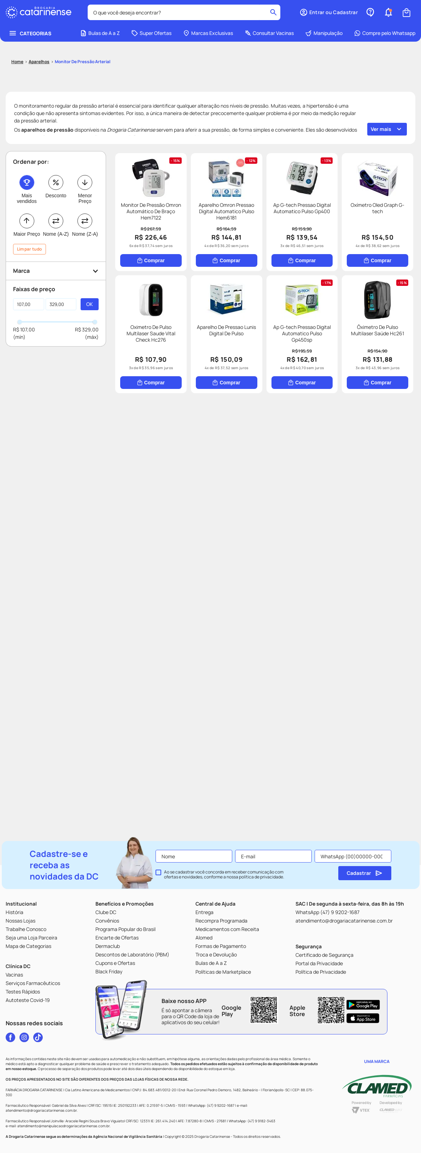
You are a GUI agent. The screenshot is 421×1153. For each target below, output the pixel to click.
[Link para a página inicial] (17, 62)
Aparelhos (39, 62)
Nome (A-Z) (56, 234)
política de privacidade (261, 877)
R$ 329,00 (87, 329)
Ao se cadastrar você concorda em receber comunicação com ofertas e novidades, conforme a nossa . (224, 874)
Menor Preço (85, 198)
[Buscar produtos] (273, 12)
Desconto (55, 195)
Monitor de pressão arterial (82, 62)
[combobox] (184, 12)
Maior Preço (26, 234)
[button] (329, 12)
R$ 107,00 (24, 329)
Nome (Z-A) (85, 234)
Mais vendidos (27, 198)
